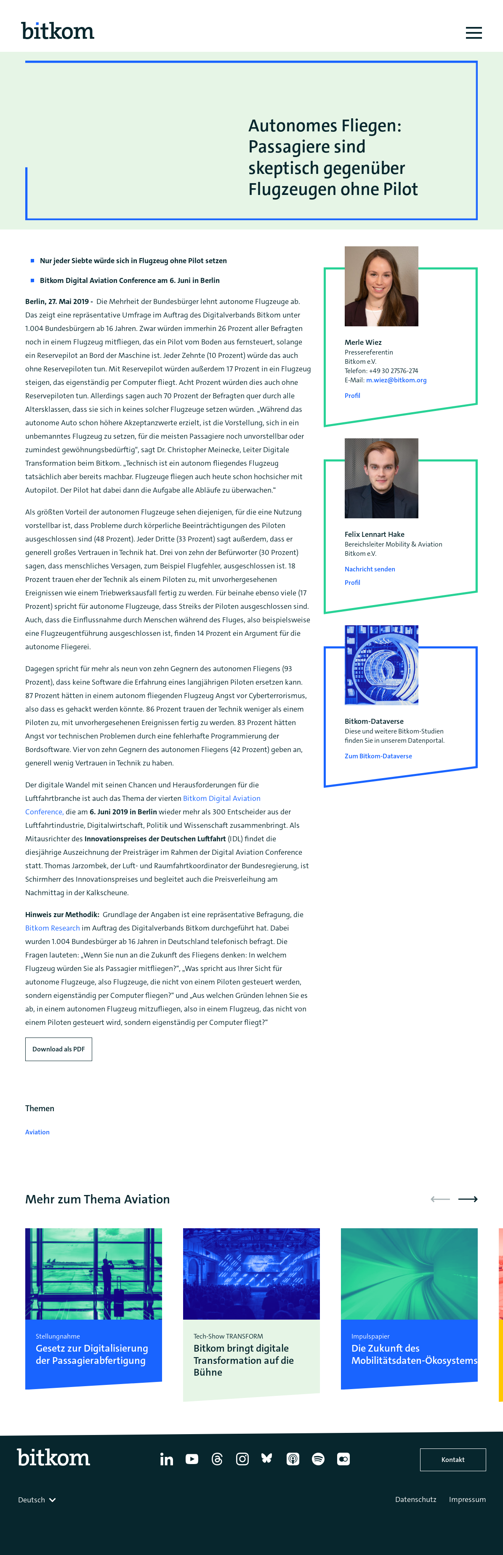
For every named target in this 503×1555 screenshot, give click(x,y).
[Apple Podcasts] (293, 1465)
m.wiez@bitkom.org (396, 380)
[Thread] (217, 1465)
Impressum (467, 1499)
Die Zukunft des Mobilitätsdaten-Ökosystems (409, 1354)
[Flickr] (343, 1465)
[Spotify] (318, 1465)
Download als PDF (58, 1049)
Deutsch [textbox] (31, 1500)
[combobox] (38, 1500)
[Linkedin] (166, 1465)
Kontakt (453, 1459)
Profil (352, 395)
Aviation (37, 1132)
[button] (468, 1199)
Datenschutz (415, 1499)
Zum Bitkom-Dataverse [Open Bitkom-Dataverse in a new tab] (378, 756)
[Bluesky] (267, 1465)
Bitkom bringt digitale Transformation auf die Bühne (244, 1360)
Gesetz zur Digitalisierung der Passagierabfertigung (92, 1354)
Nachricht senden (370, 569)
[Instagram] (242, 1465)
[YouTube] (192, 1465)
